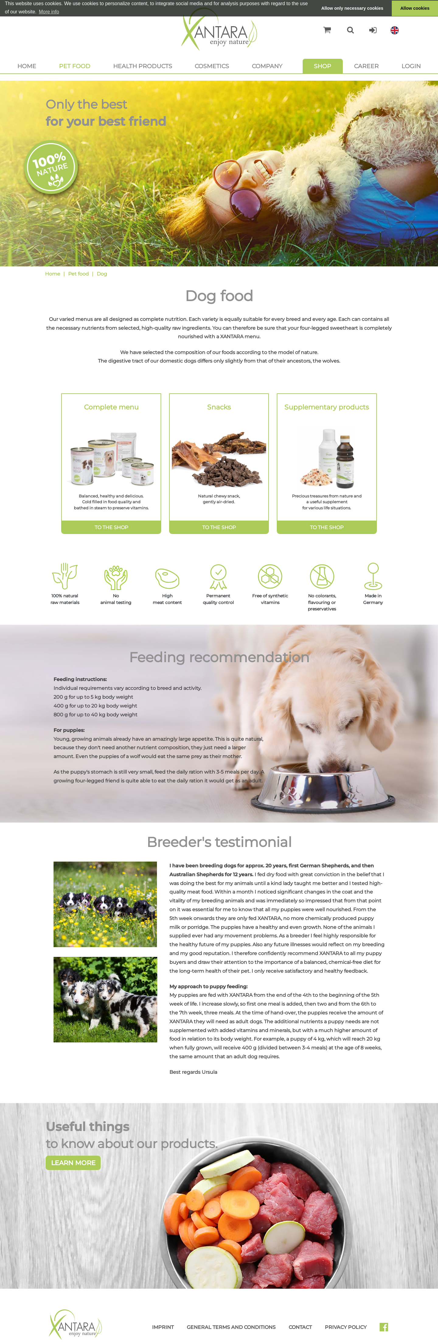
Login (411, 66)
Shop (322, 66)
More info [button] (49, 11)
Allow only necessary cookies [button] (352, 8)
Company (267, 66)
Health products (142, 66)
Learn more (73, 1186)
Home (26, 66)
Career (366, 66)
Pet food (74, 66)
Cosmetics (212, 66)
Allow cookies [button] (414, 8)
